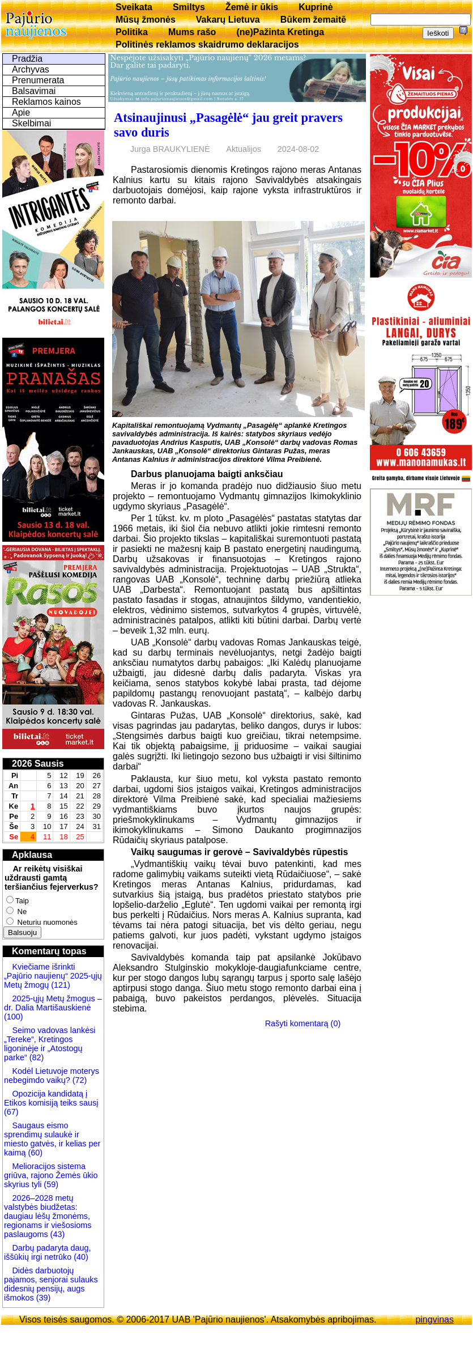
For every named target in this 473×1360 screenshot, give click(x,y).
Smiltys (189, 7)
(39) (42, 1297)
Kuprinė (316, 7)
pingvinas (434, 1319)
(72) (78, 1080)
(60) (33, 1152)
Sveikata (134, 7)
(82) (36, 1057)
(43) (56, 1234)
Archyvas (30, 69)
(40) (79, 1256)
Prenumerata (38, 80)
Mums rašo (192, 32)
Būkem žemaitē (313, 19)
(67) (11, 1111)
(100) (13, 1016)
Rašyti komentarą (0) (303, 1023)
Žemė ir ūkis (251, 7)
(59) (49, 1184)
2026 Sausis (38, 763)
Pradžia (27, 58)
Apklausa (32, 855)
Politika (132, 32)
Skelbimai (31, 123)
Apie (21, 112)
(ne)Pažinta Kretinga (280, 32)
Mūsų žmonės (146, 19)
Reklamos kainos (46, 102)
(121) (60, 984)
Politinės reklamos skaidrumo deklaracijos (207, 44)
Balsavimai (34, 91)
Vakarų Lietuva (228, 19)
